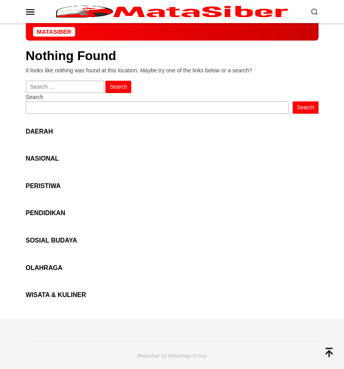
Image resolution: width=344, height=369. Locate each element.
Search (34, 97)
